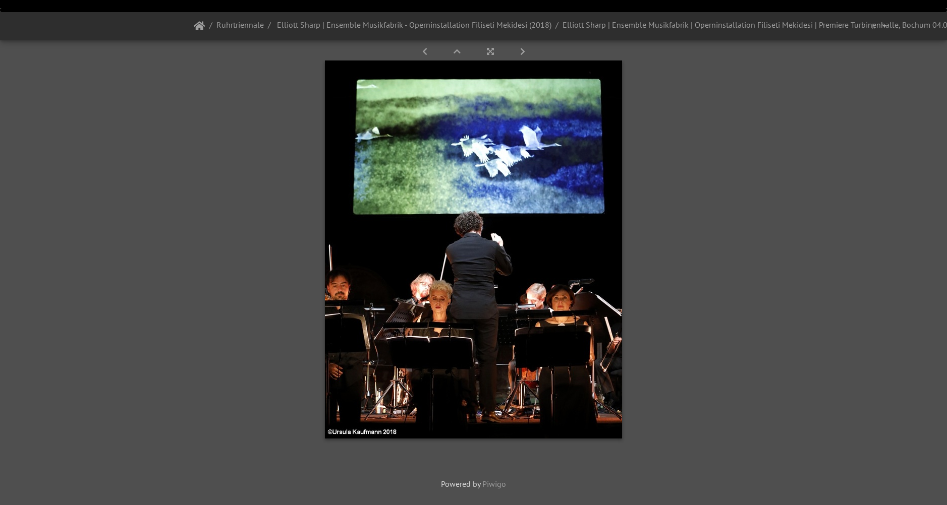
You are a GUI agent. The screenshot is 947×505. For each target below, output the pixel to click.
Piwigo (494, 484)
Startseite (199, 26)
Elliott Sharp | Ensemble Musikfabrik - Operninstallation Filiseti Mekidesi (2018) (413, 25)
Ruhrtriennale (240, 25)
